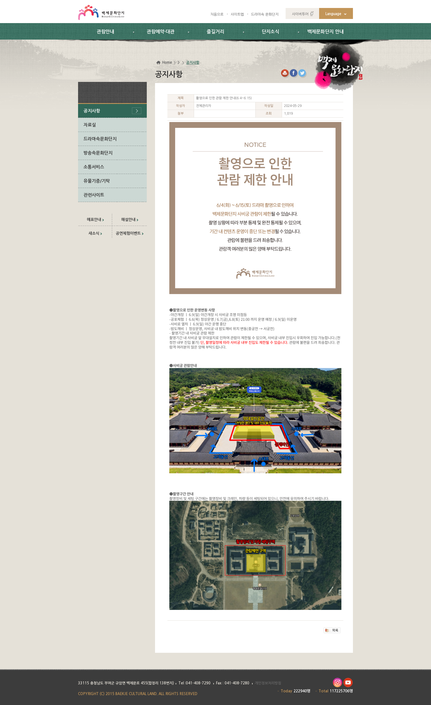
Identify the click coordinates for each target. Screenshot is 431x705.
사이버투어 (300, 14)
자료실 (90, 125)
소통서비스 (94, 167)
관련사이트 (94, 195)
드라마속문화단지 (100, 139)
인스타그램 (337, 682)
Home (167, 62)
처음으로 (216, 14)
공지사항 (92, 111)
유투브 (348, 682)
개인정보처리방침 (268, 683)
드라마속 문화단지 (264, 14)
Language (333, 14)
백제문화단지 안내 (325, 31)
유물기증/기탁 (97, 181)
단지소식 (270, 31)
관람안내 (105, 31)
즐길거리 (215, 31)
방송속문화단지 (98, 153)
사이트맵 (237, 14)
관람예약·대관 (161, 31)
